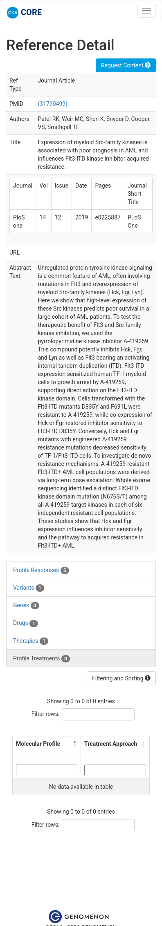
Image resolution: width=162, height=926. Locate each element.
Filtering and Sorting (121, 678)
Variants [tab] (28, 588)
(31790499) (53, 104)
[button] (74, 744)
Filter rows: (46, 714)
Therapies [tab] (30, 641)
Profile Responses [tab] (41, 570)
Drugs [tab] (25, 623)
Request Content (126, 65)
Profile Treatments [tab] (41, 658)
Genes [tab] (26, 605)
